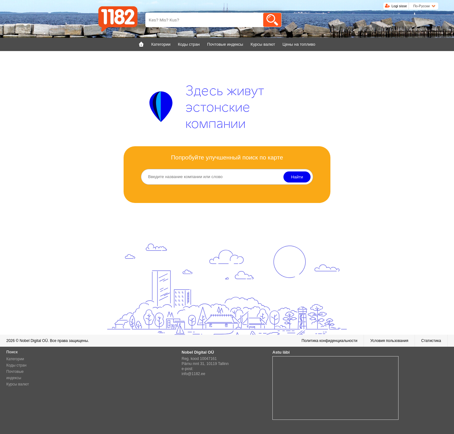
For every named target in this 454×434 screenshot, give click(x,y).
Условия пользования (389, 341)
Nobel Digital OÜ (34, 341)
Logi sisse (399, 6)
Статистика (431, 341)
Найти (297, 177)
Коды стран (16, 365)
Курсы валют (17, 384)
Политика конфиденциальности (329, 341)
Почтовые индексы (15, 374)
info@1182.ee (193, 374)
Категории (15, 359)
